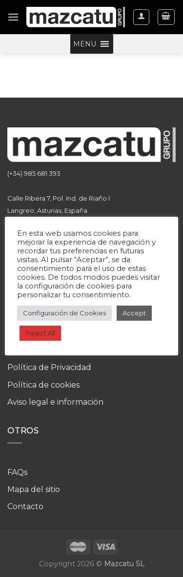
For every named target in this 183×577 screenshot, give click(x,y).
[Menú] (13, 17)
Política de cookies (43, 385)
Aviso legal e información (55, 402)
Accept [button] (134, 313)
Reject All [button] (40, 333)
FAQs (17, 472)
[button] (84, 44)
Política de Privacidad (49, 367)
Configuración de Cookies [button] (64, 313)
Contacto (25, 506)
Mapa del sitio (33, 489)
